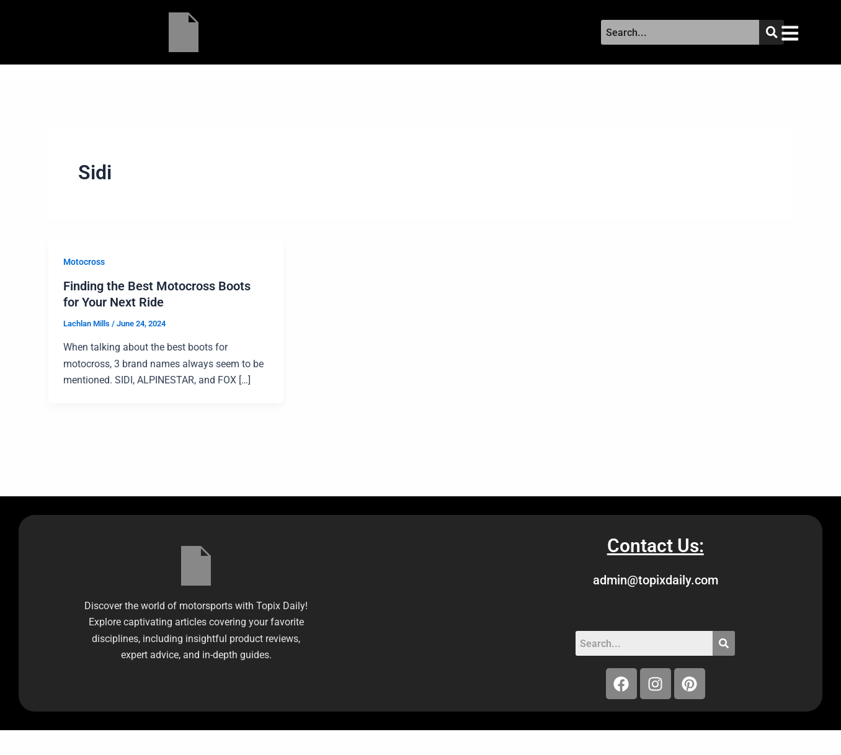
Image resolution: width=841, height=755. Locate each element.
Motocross (84, 262)
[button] (801, 33)
